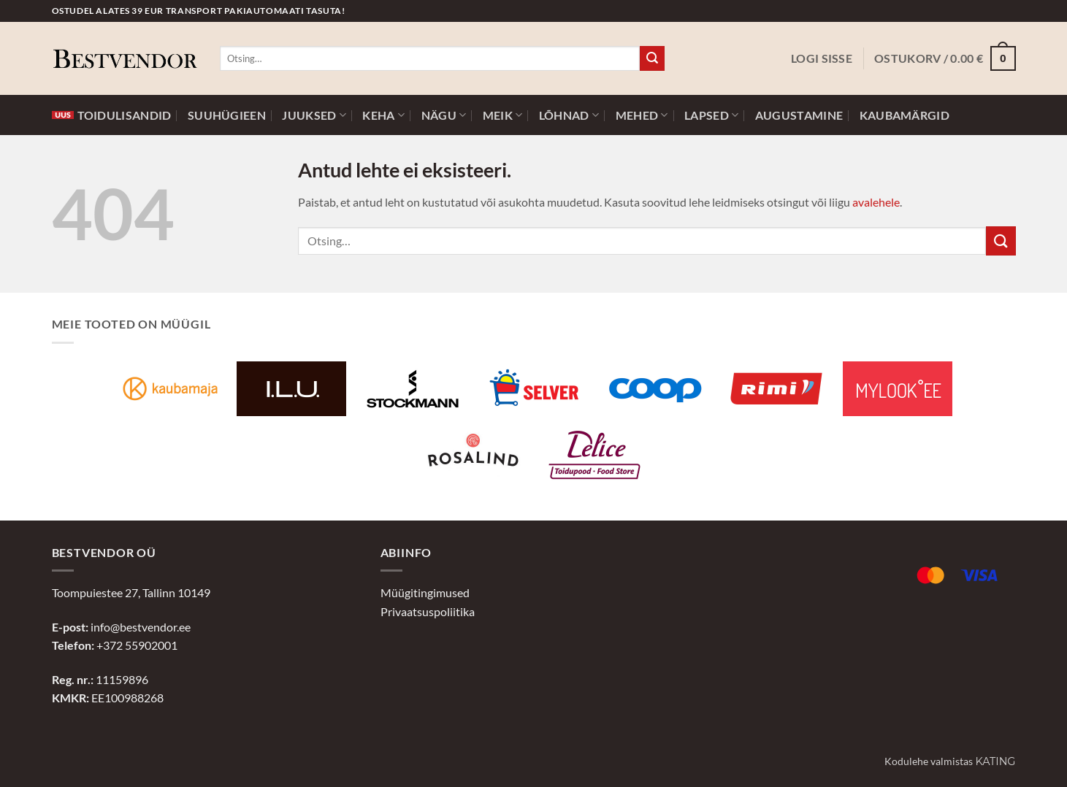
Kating (995, 761)
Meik (503, 115)
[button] (821, 58)
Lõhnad (569, 115)
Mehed (642, 115)
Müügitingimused (425, 592)
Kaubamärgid (904, 115)
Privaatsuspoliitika (427, 611)
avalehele (876, 202)
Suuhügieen (227, 115)
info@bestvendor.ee (141, 627)
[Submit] (652, 58)
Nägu (444, 115)
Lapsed (711, 115)
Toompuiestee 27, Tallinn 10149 (131, 592)
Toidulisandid (112, 115)
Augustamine (799, 115)
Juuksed (314, 115)
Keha (383, 115)
